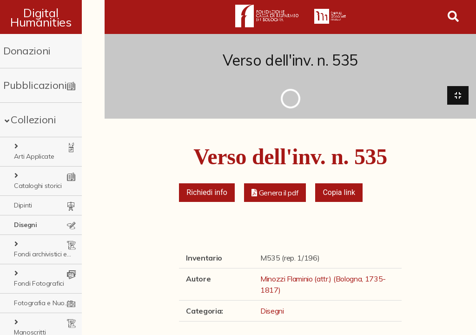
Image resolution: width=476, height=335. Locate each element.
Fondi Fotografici (45, 244)
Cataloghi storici (44, 166)
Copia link (339, 193)
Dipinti (23, 185)
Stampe (26, 322)
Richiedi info (206, 193)
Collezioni (33, 119)
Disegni (25, 205)
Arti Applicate (40, 146)
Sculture (25, 303)
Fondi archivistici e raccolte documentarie (58, 225)
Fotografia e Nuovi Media (51, 264)
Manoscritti (36, 283)
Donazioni (27, 50)
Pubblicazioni (35, 85)
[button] (275, 193)
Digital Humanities (52, 17)
